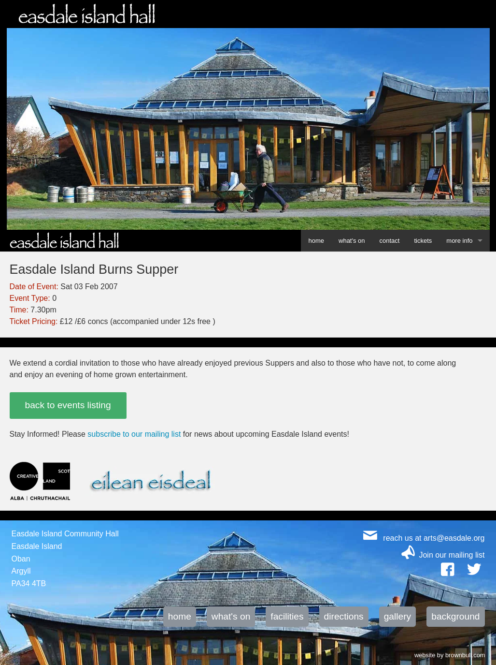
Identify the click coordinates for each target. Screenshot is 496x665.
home (316, 240)
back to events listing (68, 405)
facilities (286, 616)
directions (344, 616)
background (455, 616)
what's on (352, 240)
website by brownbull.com (449, 654)
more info (459, 240)
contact (390, 240)
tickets (423, 240)
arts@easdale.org (454, 538)
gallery (397, 616)
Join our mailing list (451, 555)
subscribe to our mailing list (134, 434)
